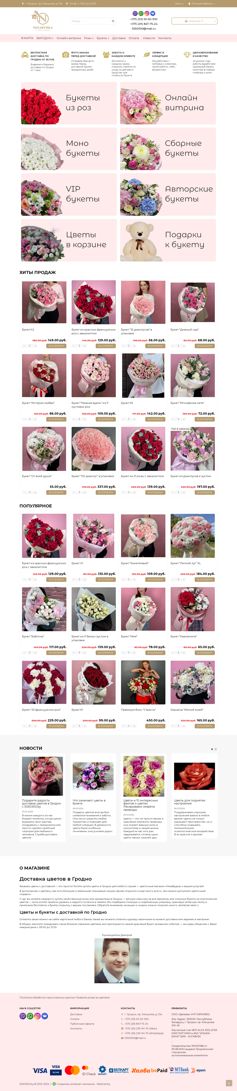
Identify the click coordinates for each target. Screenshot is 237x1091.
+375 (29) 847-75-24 (143, 23)
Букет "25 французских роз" (41, 709)
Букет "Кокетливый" (135, 563)
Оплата (134, 38)
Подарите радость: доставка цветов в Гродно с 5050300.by (41, 804)
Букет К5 (127, 403)
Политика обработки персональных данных (47, 997)
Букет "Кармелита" (184, 636)
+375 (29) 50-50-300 (143, 19)
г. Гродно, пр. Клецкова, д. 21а (41, 3)
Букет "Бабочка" (33, 636)
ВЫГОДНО (45, 37)
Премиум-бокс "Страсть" (138, 709)
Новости (149, 38)
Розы (89, 37)
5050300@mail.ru (144, 28)
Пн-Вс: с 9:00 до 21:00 (81, 3)
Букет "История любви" (38, 403)
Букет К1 (77, 709)
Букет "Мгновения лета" (187, 403)
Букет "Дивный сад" (185, 329)
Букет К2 (28, 329)
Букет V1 (77, 563)
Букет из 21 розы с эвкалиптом (142, 476)
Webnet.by (103, 1083)
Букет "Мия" (129, 636)
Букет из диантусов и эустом (191, 476)
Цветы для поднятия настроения (189, 802)
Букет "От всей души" (37, 476)
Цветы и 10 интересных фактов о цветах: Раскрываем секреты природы (140, 805)
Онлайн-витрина (69, 38)
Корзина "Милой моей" (187, 709)
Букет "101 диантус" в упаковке (93, 476)
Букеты (103, 37)
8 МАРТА (27, 38)
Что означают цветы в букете (89, 802)
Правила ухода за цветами (93, 997)
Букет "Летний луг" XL (186, 563)
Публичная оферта (82, 1023)
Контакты (165, 38)
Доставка (119, 38)
